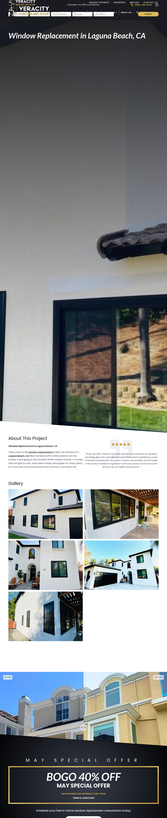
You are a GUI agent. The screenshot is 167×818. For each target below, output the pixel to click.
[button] (66, 12)
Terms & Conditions (83, 797)
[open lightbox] (45, 518)
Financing (119, 2)
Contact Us (150, 2)
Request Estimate (99, 2)
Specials (134, 2)
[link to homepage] (32, 10)
